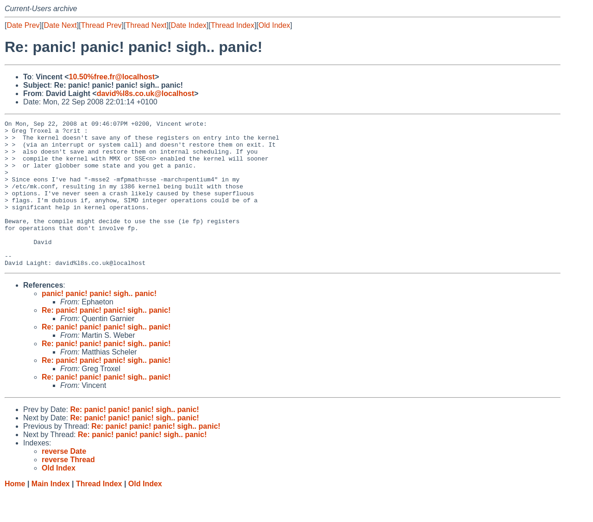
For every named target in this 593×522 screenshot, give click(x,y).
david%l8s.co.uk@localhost (145, 93)
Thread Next (146, 25)
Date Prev (22, 25)
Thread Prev (101, 25)
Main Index (51, 513)
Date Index (188, 25)
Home (15, 513)
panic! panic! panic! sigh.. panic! (99, 323)
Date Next (60, 25)
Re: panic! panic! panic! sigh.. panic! (106, 339)
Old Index (274, 25)
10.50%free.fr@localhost (112, 77)
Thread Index (232, 25)
